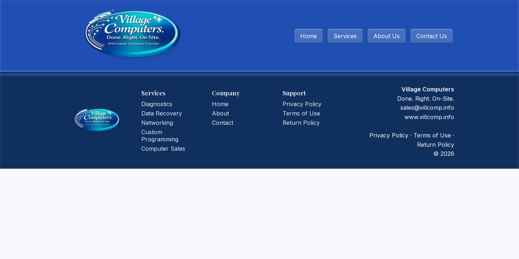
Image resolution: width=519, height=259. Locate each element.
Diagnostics (156, 104)
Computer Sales (163, 148)
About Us (386, 36)
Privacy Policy (302, 104)
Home (308, 36)
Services (345, 36)
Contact (222, 122)
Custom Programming (159, 135)
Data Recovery (161, 113)
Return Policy (301, 122)
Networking (157, 122)
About (220, 113)
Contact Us (431, 36)
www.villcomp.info (429, 117)
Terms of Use (301, 113)
